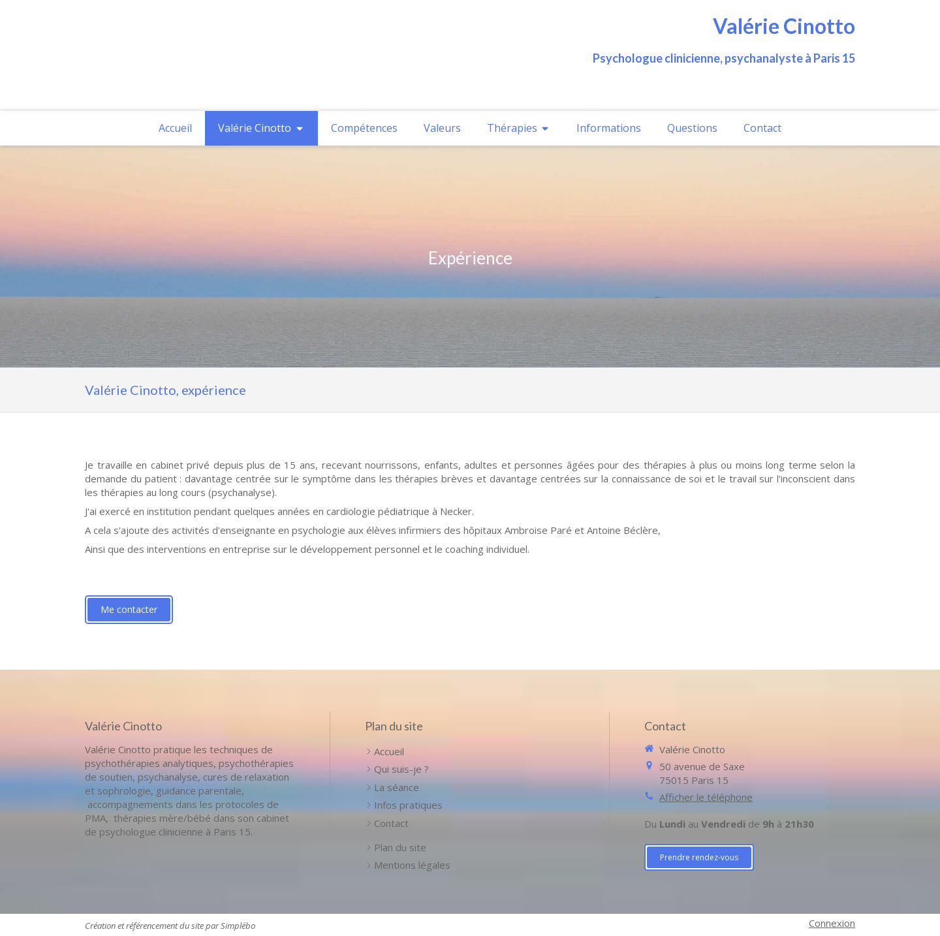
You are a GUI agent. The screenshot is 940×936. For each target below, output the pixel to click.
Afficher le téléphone (706, 796)
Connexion (832, 922)
